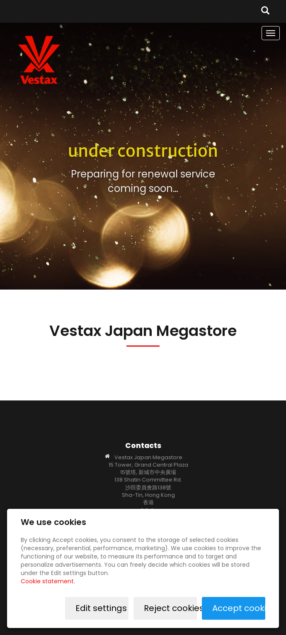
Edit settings (101, 608)
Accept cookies (238, 608)
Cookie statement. (48, 581)
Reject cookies (170, 608)
